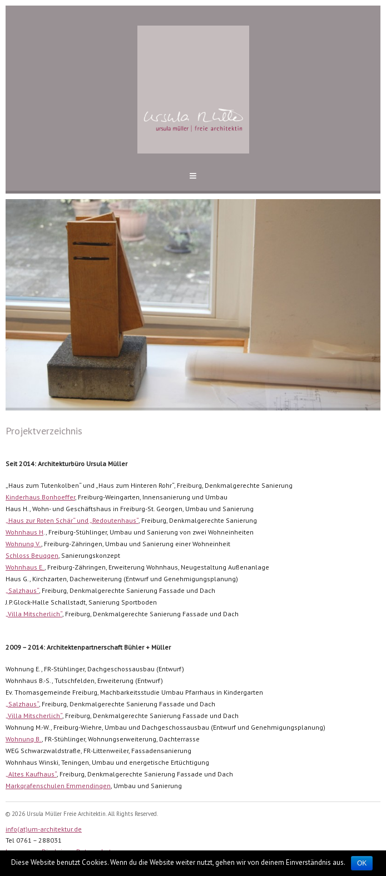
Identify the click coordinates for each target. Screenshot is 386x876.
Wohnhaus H (24, 532)
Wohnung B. (24, 739)
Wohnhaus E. (25, 567)
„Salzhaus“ (22, 590)
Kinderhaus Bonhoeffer (40, 497)
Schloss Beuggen (32, 555)
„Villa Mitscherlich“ (34, 614)
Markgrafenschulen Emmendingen (58, 785)
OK (362, 863)
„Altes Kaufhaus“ (31, 774)
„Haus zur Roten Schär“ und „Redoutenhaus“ (72, 520)
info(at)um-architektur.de (44, 829)
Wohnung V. (23, 544)
